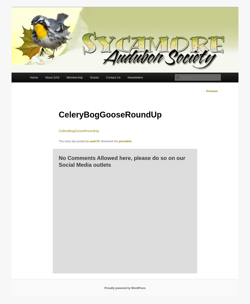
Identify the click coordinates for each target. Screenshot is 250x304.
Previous (210, 91)
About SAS (52, 77)
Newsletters (135, 77)
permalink (125, 141)
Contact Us (113, 77)
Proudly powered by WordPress (124, 288)
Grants (94, 77)
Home (34, 77)
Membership (74, 77)
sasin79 (95, 141)
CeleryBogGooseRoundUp (79, 131)
